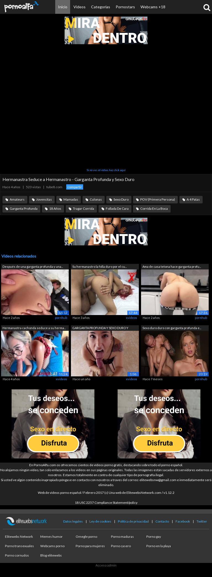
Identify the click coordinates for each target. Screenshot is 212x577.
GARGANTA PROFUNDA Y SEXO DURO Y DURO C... (100, 328)
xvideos (131, 317)
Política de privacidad (133, 521)
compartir (74, 187)
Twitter (202, 521)
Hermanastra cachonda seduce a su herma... (34, 328)
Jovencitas (44, 199)
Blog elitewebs (51, 555)
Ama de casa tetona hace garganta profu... (171, 266)
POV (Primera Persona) (157, 199)
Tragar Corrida (83, 208)
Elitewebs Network (19, 536)
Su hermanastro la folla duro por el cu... (99, 266)
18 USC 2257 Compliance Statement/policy (106, 502)
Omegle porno (86, 536)
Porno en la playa (158, 546)
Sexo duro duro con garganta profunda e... (171, 328)
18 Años (55, 208)
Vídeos (79, 6)
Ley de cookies (100, 521)
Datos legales (73, 521)
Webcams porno (52, 546)
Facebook (183, 521)
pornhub (61, 317)
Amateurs (17, 199)
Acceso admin (106, 565)
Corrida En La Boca (154, 208)
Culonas (96, 199)
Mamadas (70, 199)
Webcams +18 (153, 6)
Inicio (62, 6)
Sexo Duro (121, 199)
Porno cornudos (17, 555)
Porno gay (153, 536)
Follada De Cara (117, 208)
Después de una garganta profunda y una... (32, 266)
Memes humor (51, 536)
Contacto (162, 521)
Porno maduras (122, 536)
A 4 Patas (193, 199)
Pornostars (125, 6)
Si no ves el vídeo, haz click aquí (106, 170)
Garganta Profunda (24, 208)
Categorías (100, 6)
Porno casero (121, 546)
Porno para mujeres (90, 546)
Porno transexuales (19, 546)
